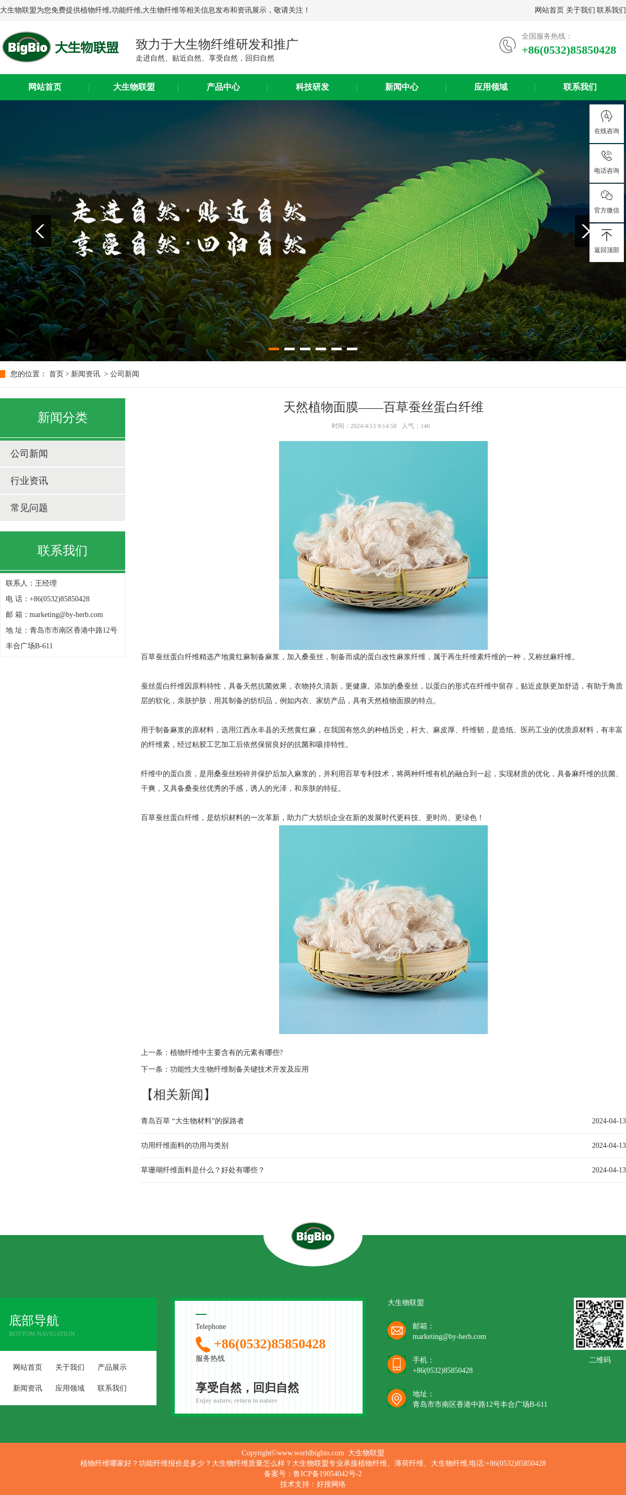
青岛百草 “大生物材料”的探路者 (192, 1121)
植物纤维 (95, 10)
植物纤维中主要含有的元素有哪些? (226, 1053)
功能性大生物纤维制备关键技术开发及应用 (239, 1069)
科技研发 (312, 86)
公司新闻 (124, 374)
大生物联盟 (134, 86)
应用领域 (491, 86)
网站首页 (549, 10)
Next (585, 231)
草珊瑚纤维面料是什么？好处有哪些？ (203, 1170)
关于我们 (580, 10)
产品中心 (223, 86)
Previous (41, 231)
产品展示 (112, 1367)
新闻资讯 (85, 374)
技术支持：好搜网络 (313, 1484)
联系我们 (611, 10)
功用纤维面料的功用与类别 (184, 1145)
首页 (56, 374)
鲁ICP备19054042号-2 (327, 1474)
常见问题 (29, 508)
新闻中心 (401, 86)
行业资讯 (29, 481)
